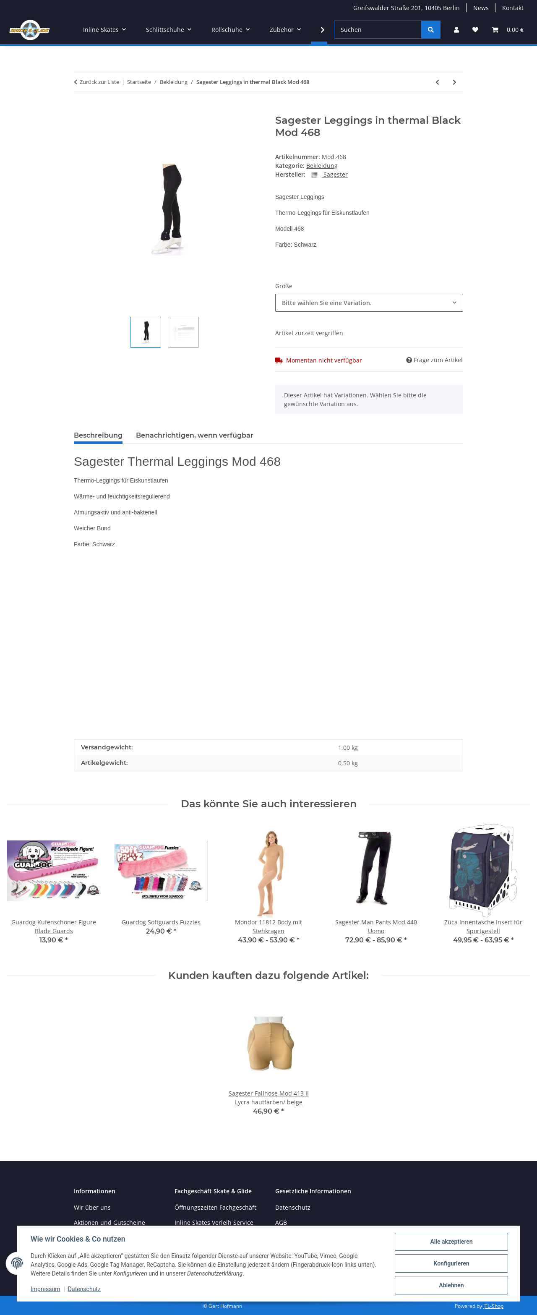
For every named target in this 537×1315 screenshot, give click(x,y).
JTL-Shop (493, 1306)
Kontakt (513, 8)
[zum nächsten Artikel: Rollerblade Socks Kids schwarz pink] (454, 82)
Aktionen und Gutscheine (109, 1222)
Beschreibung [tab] (98, 435)
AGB (281, 1222)
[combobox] (369, 303)
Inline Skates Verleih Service (214, 1222)
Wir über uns (92, 1207)
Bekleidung (322, 166)
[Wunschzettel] (475, 29)
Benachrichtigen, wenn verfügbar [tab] (194, 435)
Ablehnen (451, 1285)
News (481, 8)
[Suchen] (378, 30)
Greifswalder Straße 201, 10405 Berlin (406, 8)
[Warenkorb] (507, 29)
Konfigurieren (451, 1263)
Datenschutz (84, 1289)
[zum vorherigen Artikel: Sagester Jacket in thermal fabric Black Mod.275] (437, 82)
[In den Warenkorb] (80, 110)
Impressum (45, 1289)
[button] (456, 29)
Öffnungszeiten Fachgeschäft (215, 1207)
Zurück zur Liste (99, 82)
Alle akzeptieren (451, 1241)
